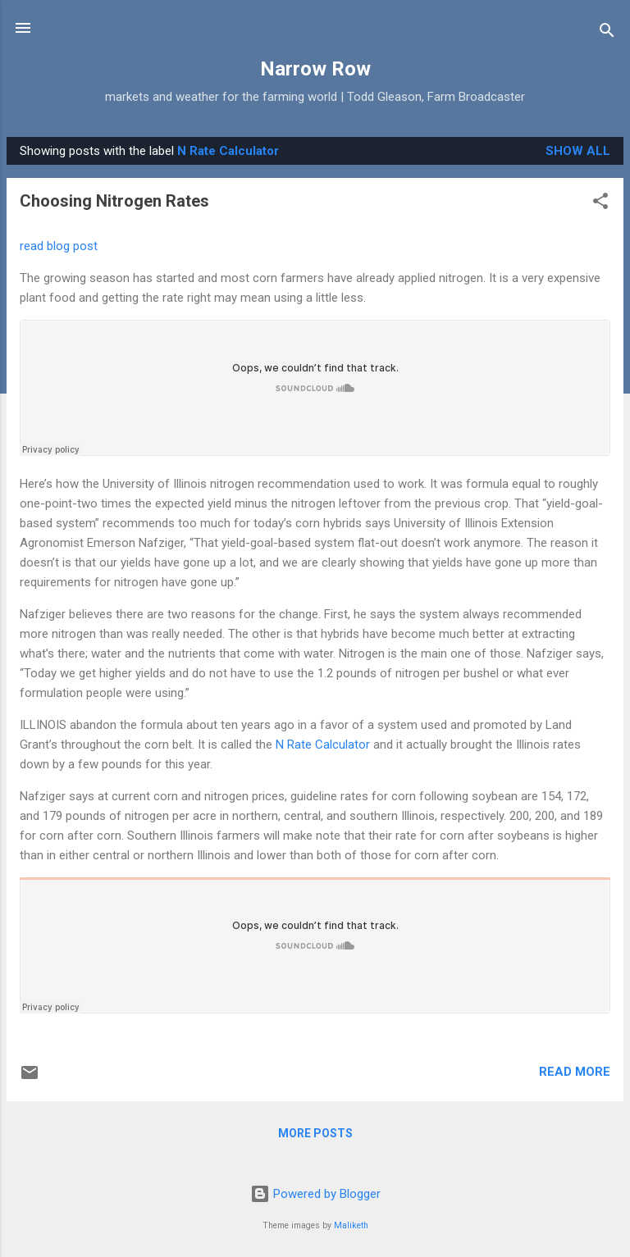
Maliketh (351, 1225)
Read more (574, 1071)
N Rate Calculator (323, 744)
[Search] (607, 33)
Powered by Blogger (315, 1193)
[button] (600, 203)
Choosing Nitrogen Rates (114, 201)
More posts (315, 1133)
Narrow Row (315, 68)
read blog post (59, 246)
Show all (578, 150)
